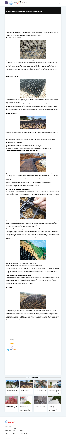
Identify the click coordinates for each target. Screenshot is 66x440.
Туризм (21, 431)
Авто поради (22, 428)
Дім (13, 340)
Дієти (14, 433)
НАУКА (21, 435)
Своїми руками (15, 430)
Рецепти (21, 430)
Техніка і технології (8, 430)
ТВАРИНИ (14, 428)
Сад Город (6, 433)
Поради (14, 431)
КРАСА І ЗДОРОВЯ (8, 431)
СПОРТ (6, 435)
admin (13, 339)
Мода (14, 435)
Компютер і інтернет (23, 433)
